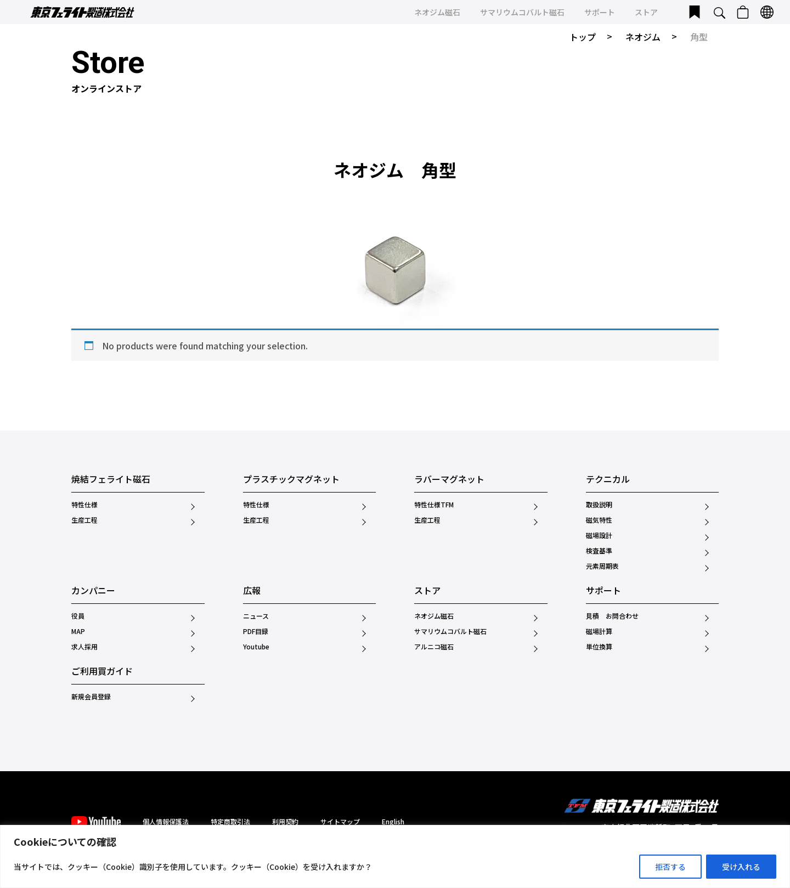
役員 (77, 616)
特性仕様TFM (434, 504)
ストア (646, 12)
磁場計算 (599, 631)
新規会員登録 (91, 696)
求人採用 (84, 646)
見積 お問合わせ (612, 616)
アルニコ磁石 (434, 646)
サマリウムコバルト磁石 (522, 12)
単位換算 (599, 646)
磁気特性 (599, 520)
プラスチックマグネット (291, 479)
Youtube (256, 646)
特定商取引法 (230, 821)
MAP (78, 631)
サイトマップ (340, 821)
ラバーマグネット (449, 479)
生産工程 (84, 520)
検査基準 (599, 550)
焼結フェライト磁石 (110, 479)
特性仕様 (84, 504)
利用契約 (285, 821)
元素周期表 (602, 566)
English (393, 821)
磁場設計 (599, 535)
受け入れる (741, 866)
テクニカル (608, 479)
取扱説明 (599, 504)
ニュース (256, 616)
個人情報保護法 (166, 821)
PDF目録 (255, 631)
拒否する (670, 866)
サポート (599, 12)
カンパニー (93, 591)
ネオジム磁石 (437, 12)
